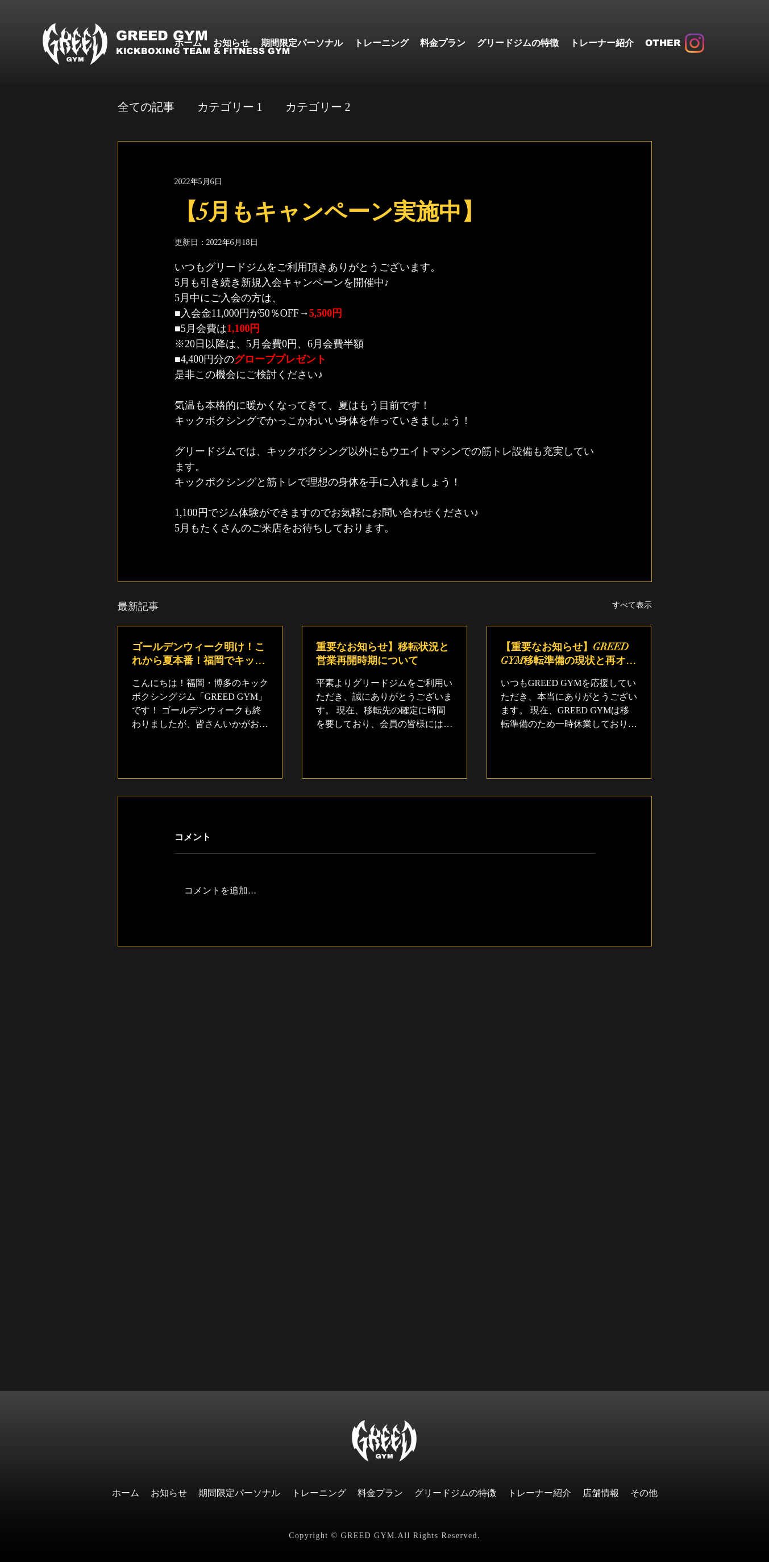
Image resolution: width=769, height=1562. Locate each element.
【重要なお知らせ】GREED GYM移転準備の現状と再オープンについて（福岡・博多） (568, 654)
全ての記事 (146, 107)
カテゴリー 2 (318, 107)
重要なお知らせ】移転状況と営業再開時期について (382, 654)
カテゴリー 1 (230, 107)
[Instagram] (694, 43)
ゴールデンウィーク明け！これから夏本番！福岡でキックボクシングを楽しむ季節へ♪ (198, 654)
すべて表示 (632, 605)
